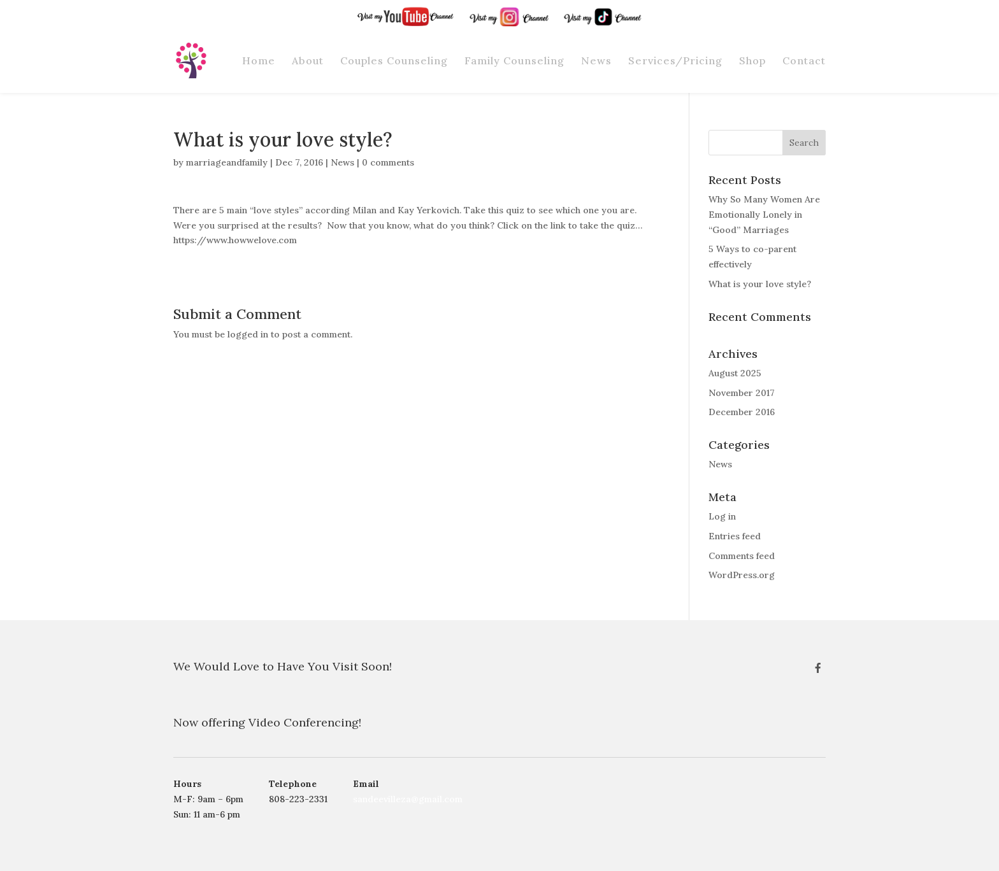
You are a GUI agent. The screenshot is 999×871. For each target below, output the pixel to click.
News (596, 61)
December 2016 (741, 412)
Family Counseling (514, 61)
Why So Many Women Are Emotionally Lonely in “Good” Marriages (764, 215)
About (308, 61)
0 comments (388, 162)
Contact (804, 61)
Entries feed (734, 536)
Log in (722, 516)
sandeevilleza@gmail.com (408, 799)
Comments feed (741, 556)
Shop (752, 61)
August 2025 (734, 373)
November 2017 (741, 393)
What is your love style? (759, 284)
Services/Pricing (675, 61)
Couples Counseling (394, 61)
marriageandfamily (227, 162)
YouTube (439, 10)
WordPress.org (741, 575)
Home (258, 61)
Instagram (531, 10)
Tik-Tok (629, 10)
